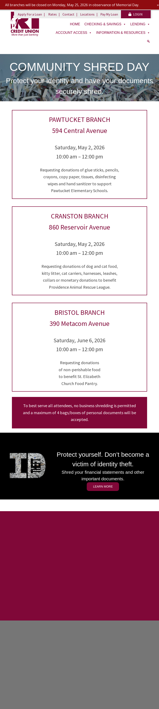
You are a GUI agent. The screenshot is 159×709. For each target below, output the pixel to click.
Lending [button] (140, 24)
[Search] (148, 41)
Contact (68, 14)
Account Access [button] (74, 33)
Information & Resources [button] (123, 33)
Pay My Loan (109, 14)
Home (75, 24)
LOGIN (135, 14)
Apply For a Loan (30, 14)
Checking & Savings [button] (105, 24)
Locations (87, 14)
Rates (52, 14)
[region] (79, 77)
